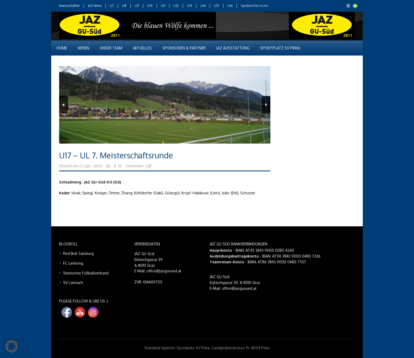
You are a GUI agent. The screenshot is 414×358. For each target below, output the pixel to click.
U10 (150, 6)
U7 (112, 6)
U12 (176, 6)
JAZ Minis (95, 6)
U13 (189, 6)
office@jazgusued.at (239, 288)
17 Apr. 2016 (90, 166)
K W (118, 166)
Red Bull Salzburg (78, 253)
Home (62, 48)
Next (266, 104)
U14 (203, 6)
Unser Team (111, 48)
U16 (230, 6)
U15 (216, 6)
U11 (163, 6)
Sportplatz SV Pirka (280, 48)
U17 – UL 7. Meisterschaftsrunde (116, 155)
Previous (63, 104)
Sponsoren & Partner (184, 48)
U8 (124, 6)
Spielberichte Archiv (254, 6)
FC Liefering (73, 263)
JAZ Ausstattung (233, 48)
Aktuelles (142, 48)
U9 (137, 6)
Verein (83, 48)
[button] (11, 346)
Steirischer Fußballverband (86, 273)
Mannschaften (69, 6)
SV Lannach (73, 282)
